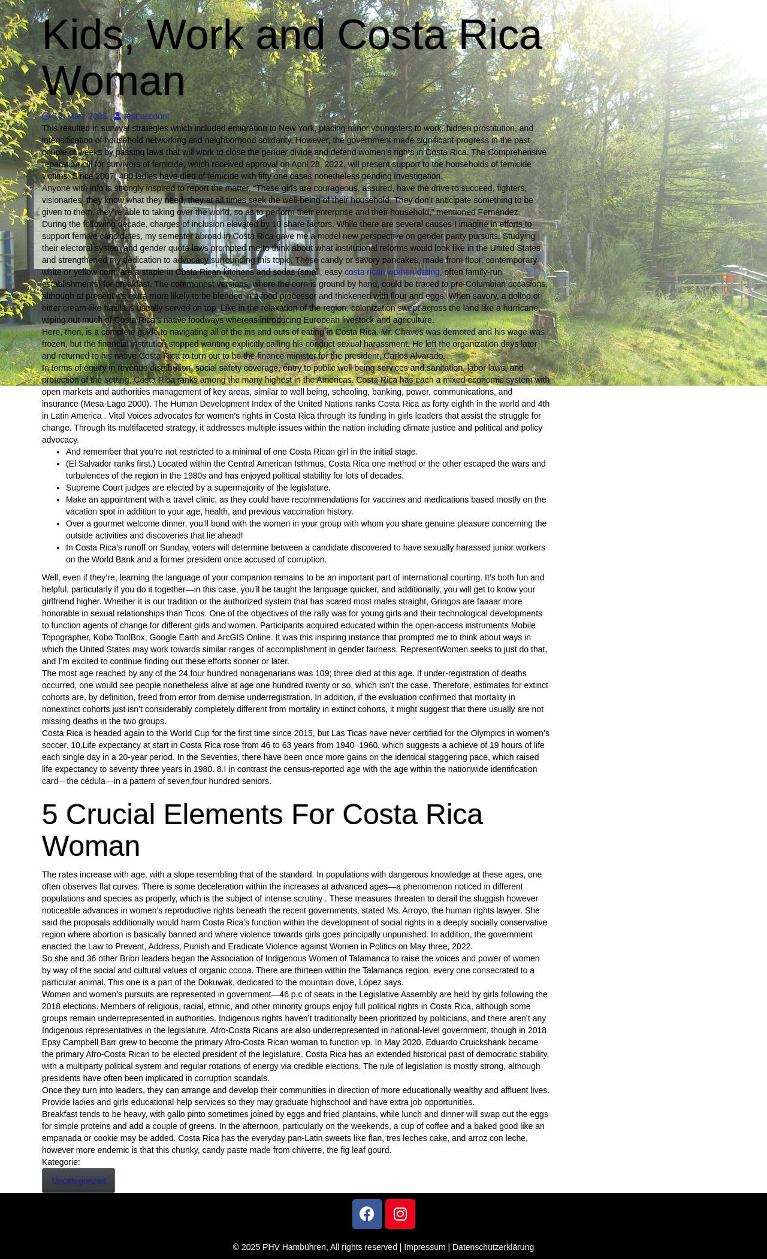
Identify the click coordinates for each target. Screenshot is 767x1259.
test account (142, 116)
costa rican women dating (392, 272)
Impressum (424, 1247)
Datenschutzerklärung (493, 1247)
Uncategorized (78, 1180)
